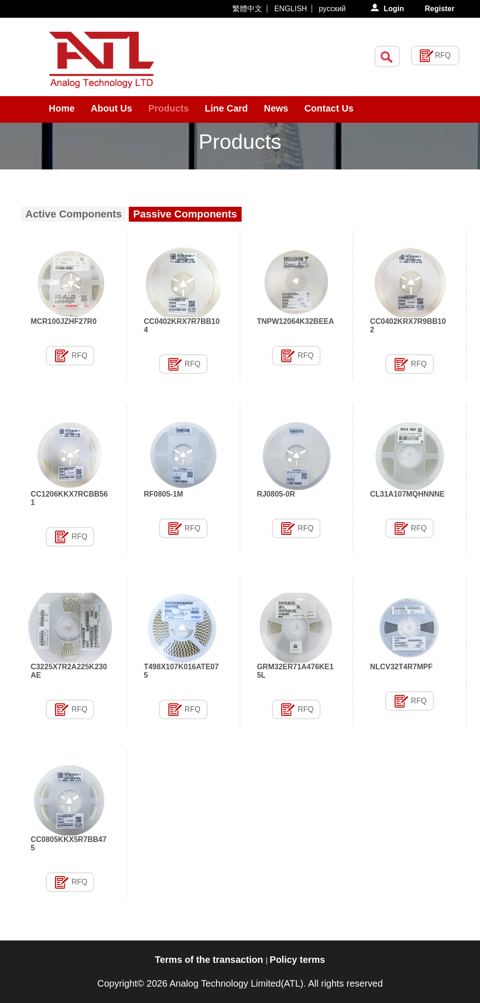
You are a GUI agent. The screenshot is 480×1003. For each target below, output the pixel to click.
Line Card (226, 108)
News (276, 108)
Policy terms (297, 959)
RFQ (79, 355)
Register (439, 9)
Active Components (74, 214)
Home (62, 108)
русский (332, 9)
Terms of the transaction (210, 959)
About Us (111, 108)
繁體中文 (247, 9)
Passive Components (185, 214)
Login (394, 9)
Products (168, 108)
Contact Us (329, 108)
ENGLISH (290, 9)
